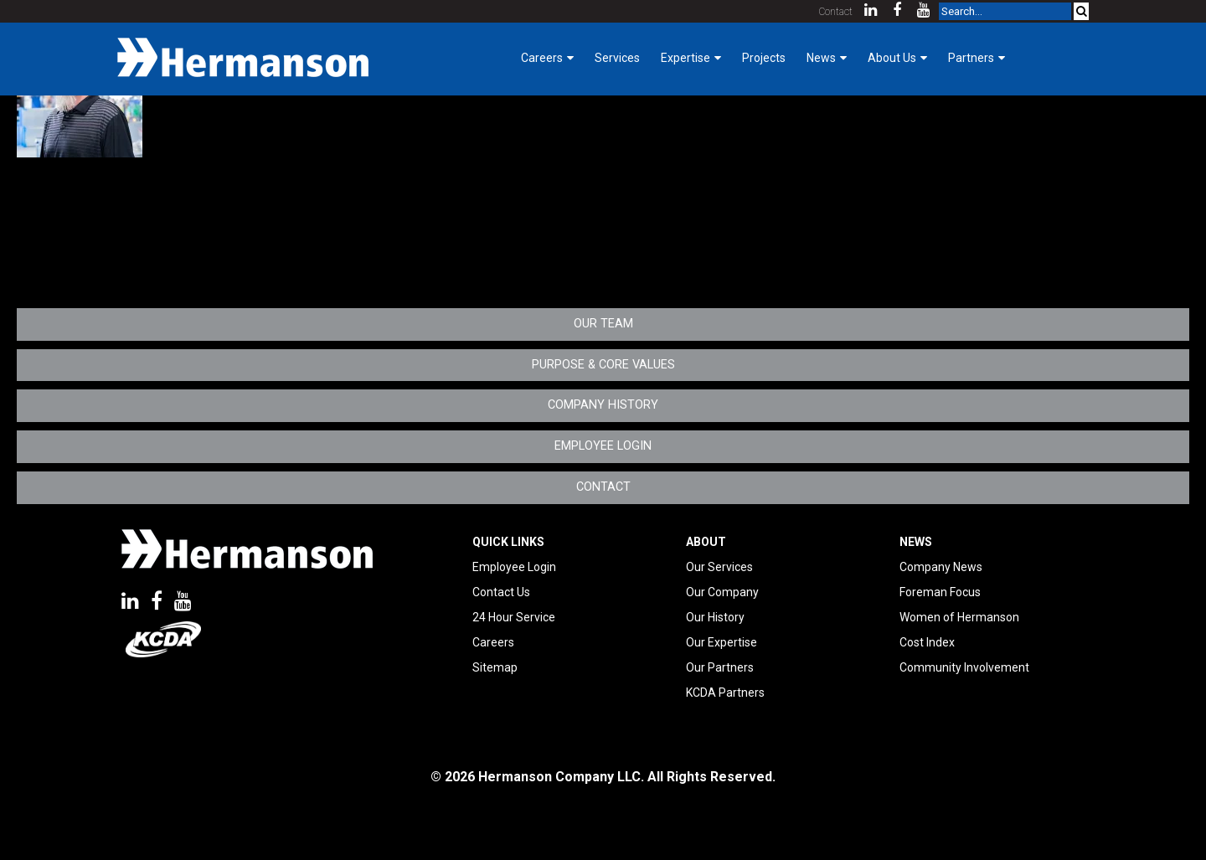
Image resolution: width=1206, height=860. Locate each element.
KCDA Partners (725, 692)
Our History (715, 617)
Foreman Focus (940, 592)
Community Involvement (964, 667)
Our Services (719, 567)
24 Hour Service (513, 617)
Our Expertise (721, 642)
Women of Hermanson (959, 617)
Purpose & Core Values (603, 365)
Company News (940, 567)
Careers (493, 642)
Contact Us (501, 592)
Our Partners (720, 667)
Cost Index (927, 642)
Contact (836, 12)
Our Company (722, 592)
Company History (603, 405)
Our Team (603, 324)
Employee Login (603, 446)
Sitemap (495, 667)
